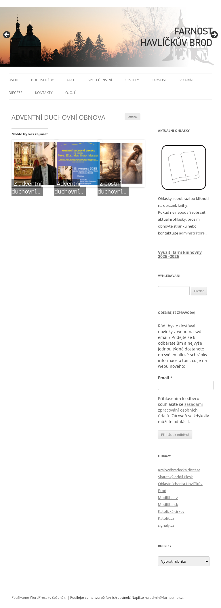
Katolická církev (171, 511)
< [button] (7, 35)
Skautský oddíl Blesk (175, 476)
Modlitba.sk (168, 504)
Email (165, 377)
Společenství (100, 80)
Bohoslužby (42, 80)
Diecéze (15, 92)
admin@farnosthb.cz (166, 597)
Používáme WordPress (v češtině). (39, 597)
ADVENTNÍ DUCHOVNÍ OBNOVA (58, 117)
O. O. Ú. (71, 92)
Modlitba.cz (168, 497)
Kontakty (44, 92)
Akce (70, 80)
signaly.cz (166, 525)
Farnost (159, 80)
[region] (110, 37)
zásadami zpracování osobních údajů (180, 410)
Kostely (132, 80)
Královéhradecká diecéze (179, 469)
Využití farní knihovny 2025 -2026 (180, 254)
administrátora (192, 233)
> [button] (213, 35)
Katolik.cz (166, 518)
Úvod (13, 80)
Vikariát (187, 80)
